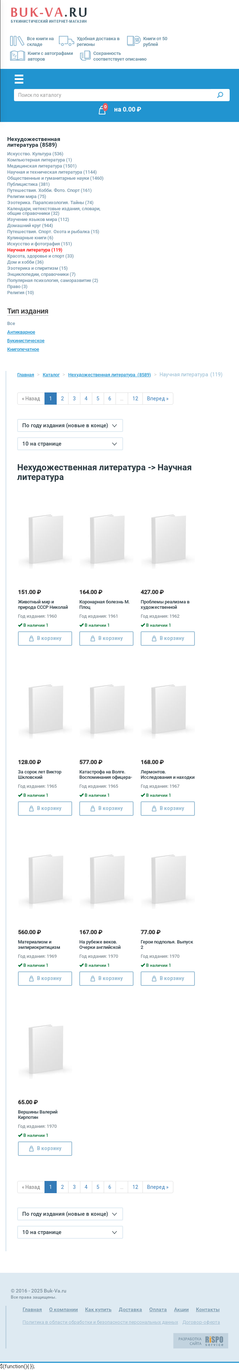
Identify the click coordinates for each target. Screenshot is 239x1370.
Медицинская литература (42, 166)
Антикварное (21, 332)
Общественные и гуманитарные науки (55, 178)
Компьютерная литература (39, 160)
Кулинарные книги (30, 237)
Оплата (158, 1309)
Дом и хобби (25, 262)
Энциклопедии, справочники (41, 274)
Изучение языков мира (38, 219)
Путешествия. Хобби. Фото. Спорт (49, 190)
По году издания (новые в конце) (69, 425)
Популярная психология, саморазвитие (52, 280)
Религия (20, 292)
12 (135, 398)
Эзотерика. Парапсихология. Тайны (50, 202)
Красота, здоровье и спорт (40, 256)
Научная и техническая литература (52, 172)
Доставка (130, 1309)
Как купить (98, 1309)
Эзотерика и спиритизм (37, 268)
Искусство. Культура (35, 153)
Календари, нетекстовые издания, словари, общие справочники (53, 211)
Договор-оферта (201, 1322)
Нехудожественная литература (109, 374)
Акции (181, 1309)
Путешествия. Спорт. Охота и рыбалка (53, 231)
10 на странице (69, 444)
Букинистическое (25, 340)
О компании (63, 1309)
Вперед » (158, 398)
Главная (25, 374)
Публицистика (28, 184)
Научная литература (34, 250)
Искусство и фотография (39, 243)
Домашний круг (30, 225)
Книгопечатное (23, 349)
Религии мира (26, 196)
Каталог (51, 374)
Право (17, 286)
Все (11, 323)
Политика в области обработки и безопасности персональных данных (100, 1322)
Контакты (208, 1309)
